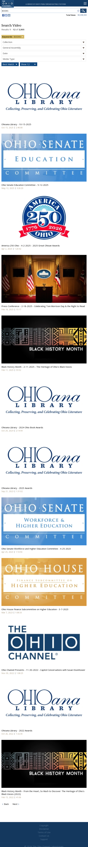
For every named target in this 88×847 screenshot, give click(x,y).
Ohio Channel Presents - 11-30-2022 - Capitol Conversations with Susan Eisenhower (43, 669)
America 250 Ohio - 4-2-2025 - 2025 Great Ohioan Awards (30, 245)
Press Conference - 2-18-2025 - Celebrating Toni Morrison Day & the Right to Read (43, 306)
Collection (44, 42)
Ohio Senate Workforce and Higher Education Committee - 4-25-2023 (36, 548)
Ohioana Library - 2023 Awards (16, 488)
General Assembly (44, 48)
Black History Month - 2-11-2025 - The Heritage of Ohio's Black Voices (36, 366)
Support (44, 839)
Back (6, 804)
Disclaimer (44, 829)
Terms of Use (44, 832)
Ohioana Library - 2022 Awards (16, 730)
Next (14, 804)
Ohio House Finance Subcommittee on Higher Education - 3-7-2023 (34, 609)
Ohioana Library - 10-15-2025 (16, 124)
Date (44, 53)
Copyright (44, 825)
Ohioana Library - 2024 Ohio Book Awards (22, 427)
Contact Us (44, 835)
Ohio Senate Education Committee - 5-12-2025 (24, 184)
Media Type (44, 59)
